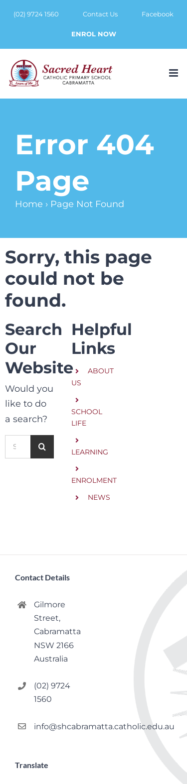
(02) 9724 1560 (52, 692)
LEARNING (89, 452)
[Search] (42, 446)
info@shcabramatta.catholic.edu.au (59, 726)
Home (29, 204)
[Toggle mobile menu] (174, 73)
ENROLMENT (94, 480)
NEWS (99, 497)
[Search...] (17, 446)
